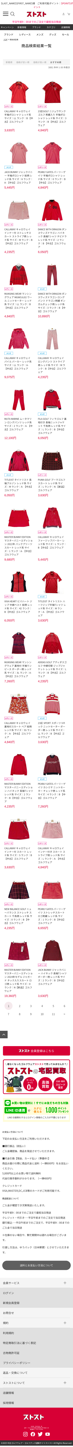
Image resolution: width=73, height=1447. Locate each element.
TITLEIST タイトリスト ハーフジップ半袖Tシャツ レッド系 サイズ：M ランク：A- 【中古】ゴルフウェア (52, 608)
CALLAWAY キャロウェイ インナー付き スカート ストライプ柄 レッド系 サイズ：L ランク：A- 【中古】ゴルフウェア (52, 855)
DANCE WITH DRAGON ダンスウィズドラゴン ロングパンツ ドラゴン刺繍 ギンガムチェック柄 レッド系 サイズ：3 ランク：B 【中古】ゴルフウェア (52, 302)
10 (42, 1014)
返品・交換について (15, 1374)
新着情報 (21, 27)
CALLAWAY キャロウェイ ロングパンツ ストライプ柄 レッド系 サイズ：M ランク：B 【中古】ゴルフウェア (52, 365)
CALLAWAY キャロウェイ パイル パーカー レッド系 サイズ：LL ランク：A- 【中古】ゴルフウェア (18, 363)
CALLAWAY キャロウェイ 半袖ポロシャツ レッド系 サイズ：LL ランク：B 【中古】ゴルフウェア (18, 116)
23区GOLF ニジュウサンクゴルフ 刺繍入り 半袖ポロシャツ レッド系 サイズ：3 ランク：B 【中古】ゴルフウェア (52, 118)
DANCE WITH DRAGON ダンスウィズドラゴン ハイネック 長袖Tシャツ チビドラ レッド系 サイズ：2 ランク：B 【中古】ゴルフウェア (52, 237)
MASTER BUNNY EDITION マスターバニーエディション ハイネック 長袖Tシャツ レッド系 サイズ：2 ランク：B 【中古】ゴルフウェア (18, 792)
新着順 (9, 62)
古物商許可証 (11, 1354)
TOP (5, 39)
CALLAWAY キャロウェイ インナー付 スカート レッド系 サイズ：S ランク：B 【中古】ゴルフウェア (18, 853)
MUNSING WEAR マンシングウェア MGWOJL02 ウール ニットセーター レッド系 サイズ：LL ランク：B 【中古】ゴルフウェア (18, 300)
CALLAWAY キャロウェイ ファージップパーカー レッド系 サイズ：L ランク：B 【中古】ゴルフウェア (52, 542)
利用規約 (8, 1334)
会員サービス (11, 1284)
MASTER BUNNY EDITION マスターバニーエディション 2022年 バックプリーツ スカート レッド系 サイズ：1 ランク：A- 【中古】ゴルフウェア (18, 545)
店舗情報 (65, 27)
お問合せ (8, 1314)
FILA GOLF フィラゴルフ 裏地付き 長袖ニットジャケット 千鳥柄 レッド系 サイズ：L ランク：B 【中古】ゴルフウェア (52, 425)
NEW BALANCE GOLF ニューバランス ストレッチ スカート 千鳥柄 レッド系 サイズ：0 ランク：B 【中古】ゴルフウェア (18, 916)
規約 (5, 1324)
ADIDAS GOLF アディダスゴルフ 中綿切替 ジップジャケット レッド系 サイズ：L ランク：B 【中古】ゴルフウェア (52, 669)
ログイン (8, 1294)
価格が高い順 (39, 62)
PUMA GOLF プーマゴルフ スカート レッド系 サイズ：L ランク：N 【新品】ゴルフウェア (52, 485)
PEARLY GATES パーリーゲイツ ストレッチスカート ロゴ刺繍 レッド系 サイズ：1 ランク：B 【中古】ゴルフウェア (52, 916)
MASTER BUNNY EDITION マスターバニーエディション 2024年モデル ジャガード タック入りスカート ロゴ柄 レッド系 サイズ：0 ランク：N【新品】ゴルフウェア (18, 980)
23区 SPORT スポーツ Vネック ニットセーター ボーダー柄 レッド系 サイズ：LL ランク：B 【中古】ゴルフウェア (51, 730)
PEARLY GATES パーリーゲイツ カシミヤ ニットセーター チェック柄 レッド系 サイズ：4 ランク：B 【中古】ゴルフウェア (52, 790)
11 (53, 1014)
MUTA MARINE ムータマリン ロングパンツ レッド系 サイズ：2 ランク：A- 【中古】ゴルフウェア (18, 424)
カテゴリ (51, 27)
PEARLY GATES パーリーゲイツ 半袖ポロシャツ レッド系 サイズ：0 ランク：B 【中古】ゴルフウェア (52, 177)
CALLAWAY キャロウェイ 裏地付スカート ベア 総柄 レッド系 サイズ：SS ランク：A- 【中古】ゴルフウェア (18, 730)
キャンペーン (7, 27)
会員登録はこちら (36, 1051)
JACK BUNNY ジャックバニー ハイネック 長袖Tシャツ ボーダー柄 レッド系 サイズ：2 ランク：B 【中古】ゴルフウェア (52, 976)
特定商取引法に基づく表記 (19, 1344)
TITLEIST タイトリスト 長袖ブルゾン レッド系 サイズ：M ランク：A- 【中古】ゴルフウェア (18, 485)
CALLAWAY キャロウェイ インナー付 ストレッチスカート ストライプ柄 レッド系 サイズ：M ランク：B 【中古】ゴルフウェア (18, 236)
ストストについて (14, 1384)
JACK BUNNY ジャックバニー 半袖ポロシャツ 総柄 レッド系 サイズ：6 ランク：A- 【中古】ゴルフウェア (18, 177)
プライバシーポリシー (16, 1364)
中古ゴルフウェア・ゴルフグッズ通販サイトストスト (30, 1444)
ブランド (36, 27)
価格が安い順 (22, 62)
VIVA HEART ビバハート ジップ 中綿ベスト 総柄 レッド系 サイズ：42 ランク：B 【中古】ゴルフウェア (18, 606)
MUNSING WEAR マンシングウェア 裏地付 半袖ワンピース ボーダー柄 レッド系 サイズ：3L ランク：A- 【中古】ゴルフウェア (18, 669)
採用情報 (8, 1404)
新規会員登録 (11, 1304)
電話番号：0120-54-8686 (36, 1431)
